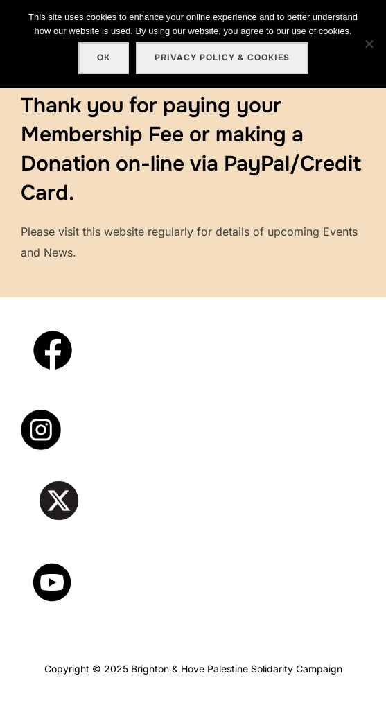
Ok (103, 57)
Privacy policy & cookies (222, 57)
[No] (369, 44)
